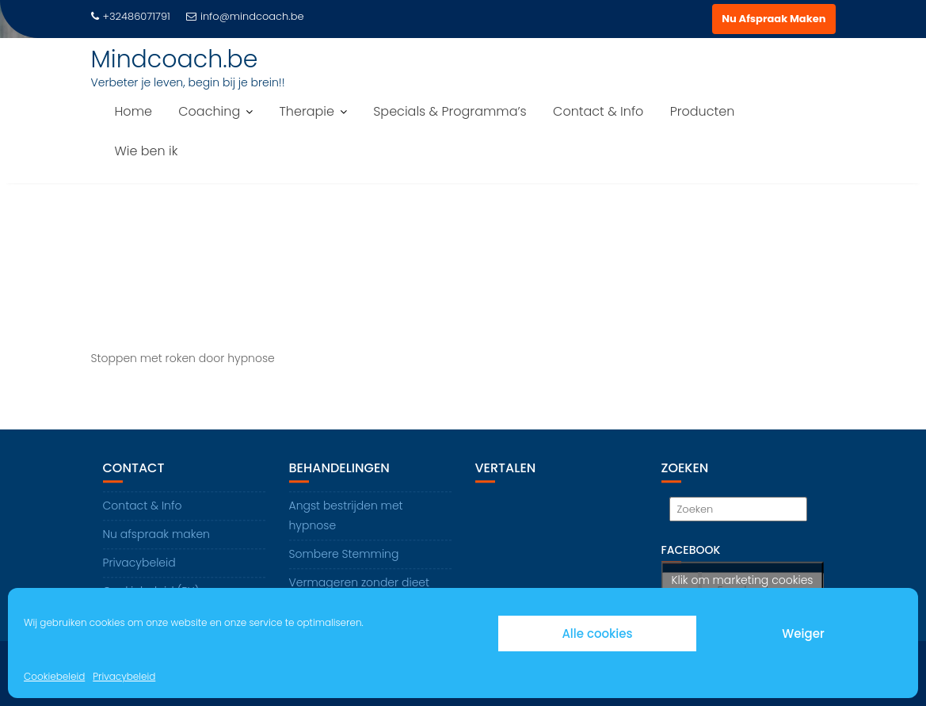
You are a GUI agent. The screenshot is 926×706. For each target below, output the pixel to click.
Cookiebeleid (54, 676)
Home (133, 111)
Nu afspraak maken (156, 535)
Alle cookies (597, 633)
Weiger (803, 633)
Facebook (691, 551)
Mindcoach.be (174, 59)
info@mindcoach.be (245, 16)
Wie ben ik (146, 151)
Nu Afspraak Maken (773, 18)
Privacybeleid (124, 676)
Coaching (209, 111)
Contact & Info (598, 111)
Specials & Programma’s (450, 111)
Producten (702, 111)
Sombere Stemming (344, 555)
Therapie (306, 111)
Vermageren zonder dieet (359, 583)
